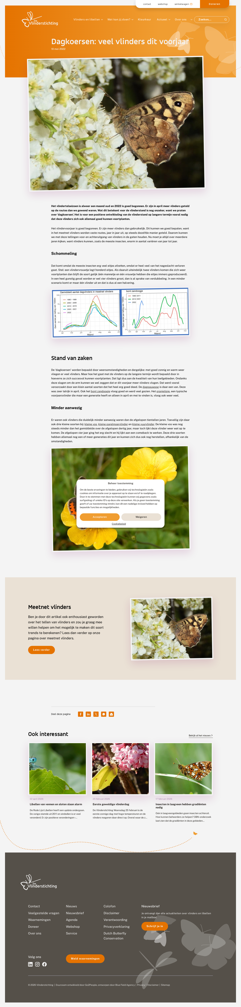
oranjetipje (163, 391)
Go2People (91, 985)
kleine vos (91, 424)
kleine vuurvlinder (143, 424)
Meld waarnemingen (85, 958)
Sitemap (165, 985)
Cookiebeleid (119, 523)
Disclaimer (153, 985)
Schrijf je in (154, 926)
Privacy (141, 985)
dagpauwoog (151, 387)
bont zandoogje (100, 391)
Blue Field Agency (125, 985)
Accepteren (100, 517)
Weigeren (141, 517)
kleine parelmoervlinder (113, 424)
